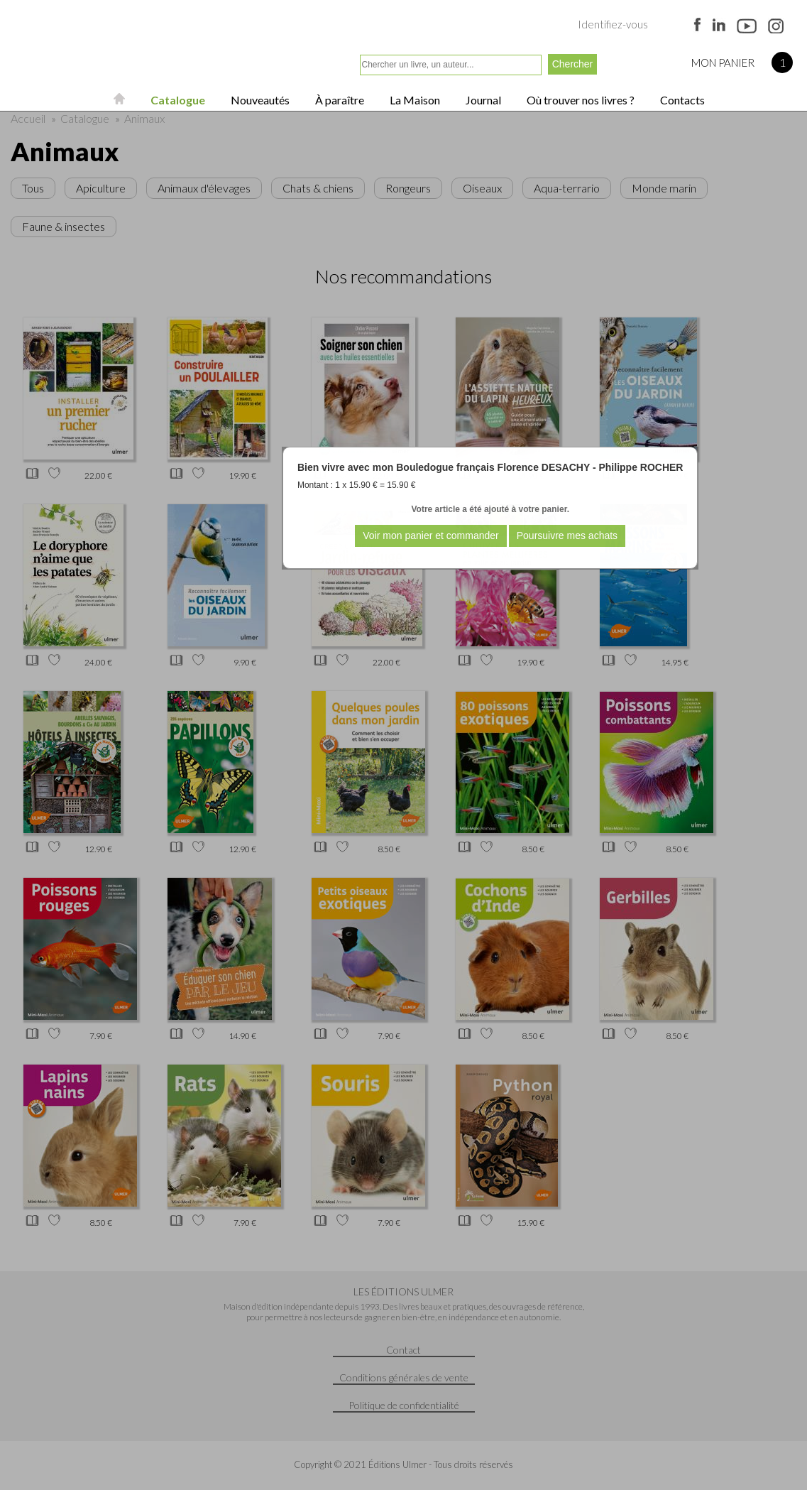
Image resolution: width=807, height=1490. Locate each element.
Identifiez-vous (613, 24)
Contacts (681, 100)
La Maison (414, 100)
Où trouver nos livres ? (580, 100)
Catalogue (176, 100)
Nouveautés (259, 100)
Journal (482, 100)
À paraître (338, 100)
